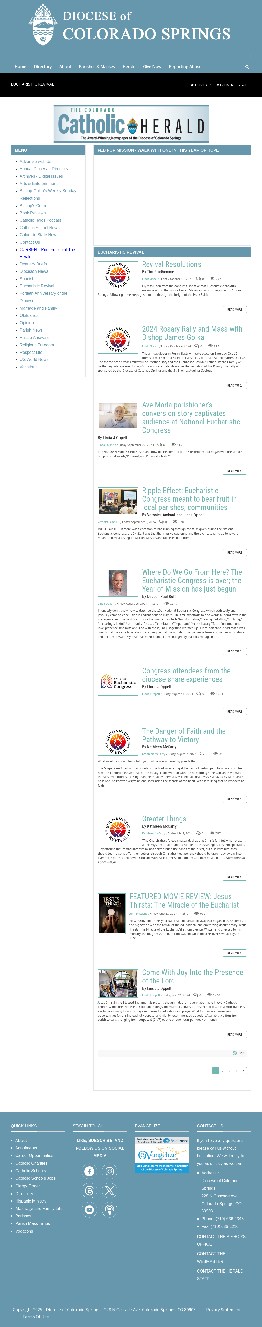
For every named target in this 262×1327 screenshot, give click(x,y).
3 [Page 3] (229, 1071)
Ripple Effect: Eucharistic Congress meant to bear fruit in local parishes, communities (118, 501)
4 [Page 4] (236, 1071)
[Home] (192, 84)
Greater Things (118, 829)
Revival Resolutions (118, 275)
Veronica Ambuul (108, 522)
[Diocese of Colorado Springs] (131, 24)
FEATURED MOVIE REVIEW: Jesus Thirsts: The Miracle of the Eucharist (111, 914)
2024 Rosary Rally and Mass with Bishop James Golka (118, 339)
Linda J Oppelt (107, 445)
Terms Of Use (35, 1317)
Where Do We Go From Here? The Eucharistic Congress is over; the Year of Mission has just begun (118, 582)
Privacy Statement (223, 1309)
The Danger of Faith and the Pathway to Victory (118, 741)
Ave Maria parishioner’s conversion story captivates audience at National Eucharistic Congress (118, 415)
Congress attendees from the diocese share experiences (118, 681)
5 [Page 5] (243, 1071)
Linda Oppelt (150, 279)
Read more (234, 309)
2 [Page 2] (222, 1071)
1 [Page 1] (215, 1071)
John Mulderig (138, 913)
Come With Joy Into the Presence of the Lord (118, 983)
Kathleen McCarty (153, 754)
